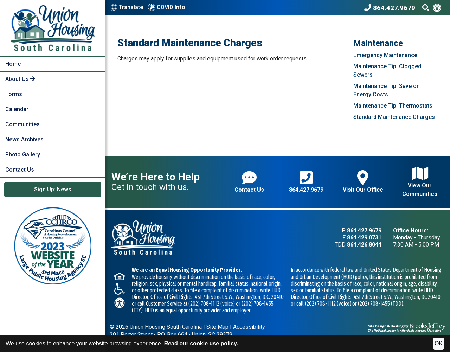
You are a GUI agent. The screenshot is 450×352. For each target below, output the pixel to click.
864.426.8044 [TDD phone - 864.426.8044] (364, 244)
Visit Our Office (363, 181)
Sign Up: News (52, 189)
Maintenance (378, 43)
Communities (22, 124)
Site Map (217, 327)
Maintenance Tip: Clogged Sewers (387, 70)
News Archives (24, 139)
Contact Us (19, 169)
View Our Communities (419, 181)
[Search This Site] (425, 7)
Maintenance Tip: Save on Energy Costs (386, 90)
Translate (127, 7)
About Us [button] (20, 79)
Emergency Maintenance (385, 55)
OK (439, 343)
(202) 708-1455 (258, 303)
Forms (13, 94)
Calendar (16, 109)
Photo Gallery (22, 154)
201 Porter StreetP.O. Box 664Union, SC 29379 (171, 334)
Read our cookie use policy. (201, 343)
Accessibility (249, 327)
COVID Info (166, 8)
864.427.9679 (306, 181)
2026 (122, 327)
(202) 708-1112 (203, 303)
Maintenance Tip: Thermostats (392, 105)
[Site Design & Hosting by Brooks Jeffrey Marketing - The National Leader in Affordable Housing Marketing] (407, 327)
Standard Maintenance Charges (394, 117)
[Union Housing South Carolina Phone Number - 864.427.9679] (391, 7)
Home (13, 63)
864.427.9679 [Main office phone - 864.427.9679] (364, 230)
